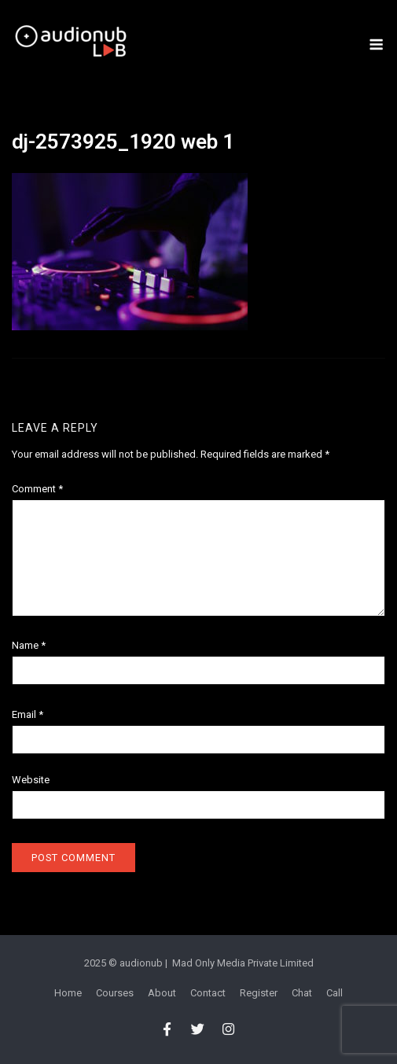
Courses (115, 993)
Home (68, 993)
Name (29, 645)
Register (259, 993)
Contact (208, 993)
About (162, 993)
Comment (37, 489)
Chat (302, 993)
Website (31, 780)
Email (27, 714)
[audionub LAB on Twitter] (197, 1029)
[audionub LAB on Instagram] (229, 1029)
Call (334, 993)
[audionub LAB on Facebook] (167, 1029)
